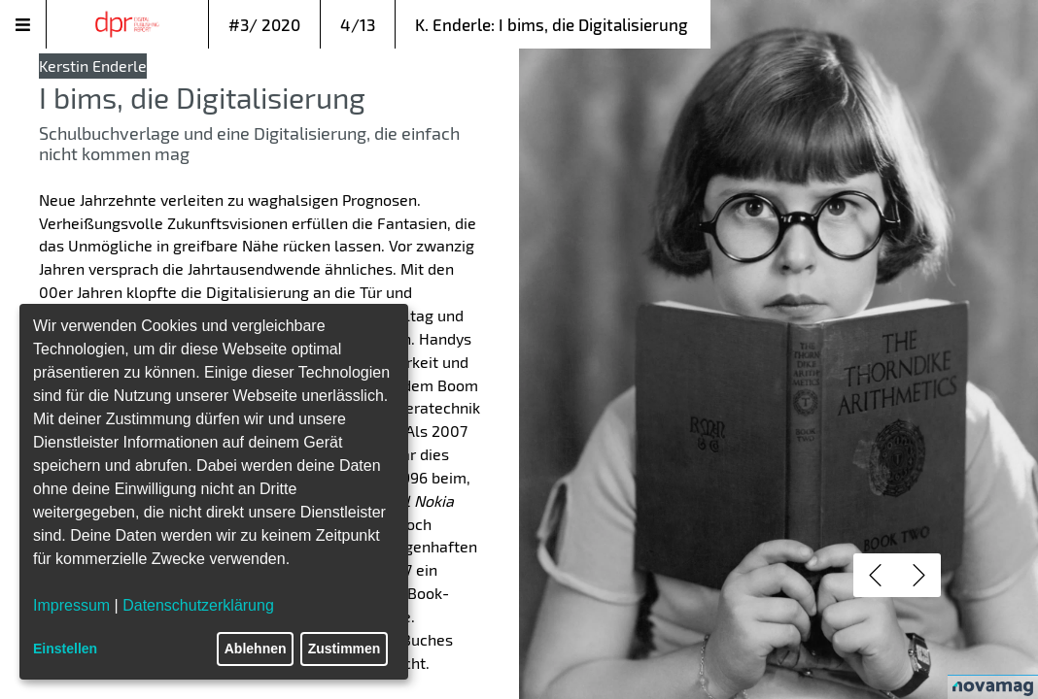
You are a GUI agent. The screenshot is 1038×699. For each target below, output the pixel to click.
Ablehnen (256, 648)
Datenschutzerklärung (198, 605)
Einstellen (65, 648)
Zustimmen (344, 648)
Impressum (71, 605)
